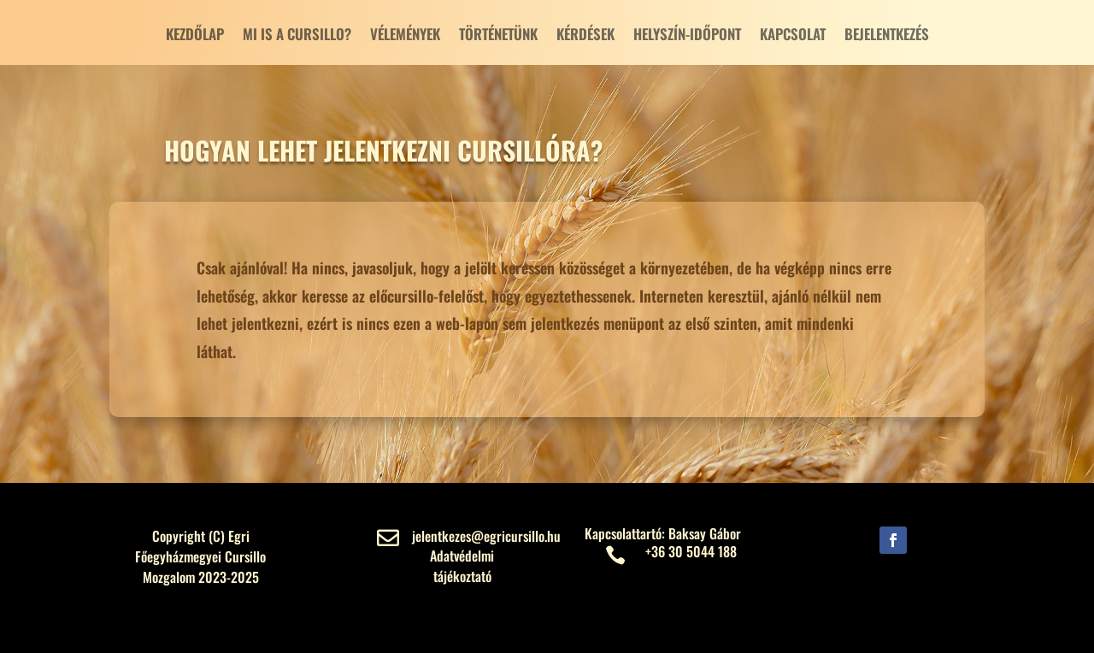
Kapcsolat (793, 36)
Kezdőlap (195, 36)
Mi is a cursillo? (297, 36)
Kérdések (585, 36)
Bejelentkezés (886, 36)
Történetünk (498, 36)
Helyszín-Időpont (687, 36)
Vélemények (405, 36)
